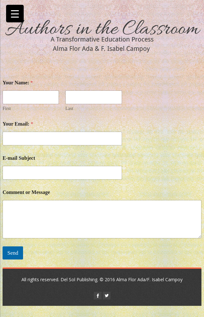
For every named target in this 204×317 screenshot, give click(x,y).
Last (69, 108)
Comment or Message (26, 192)
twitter (106, 295)
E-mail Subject (19, 158)
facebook (98, 295)
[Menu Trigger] (15, 13)
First (7, 108)
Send (12, 253)
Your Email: (18, 124)
